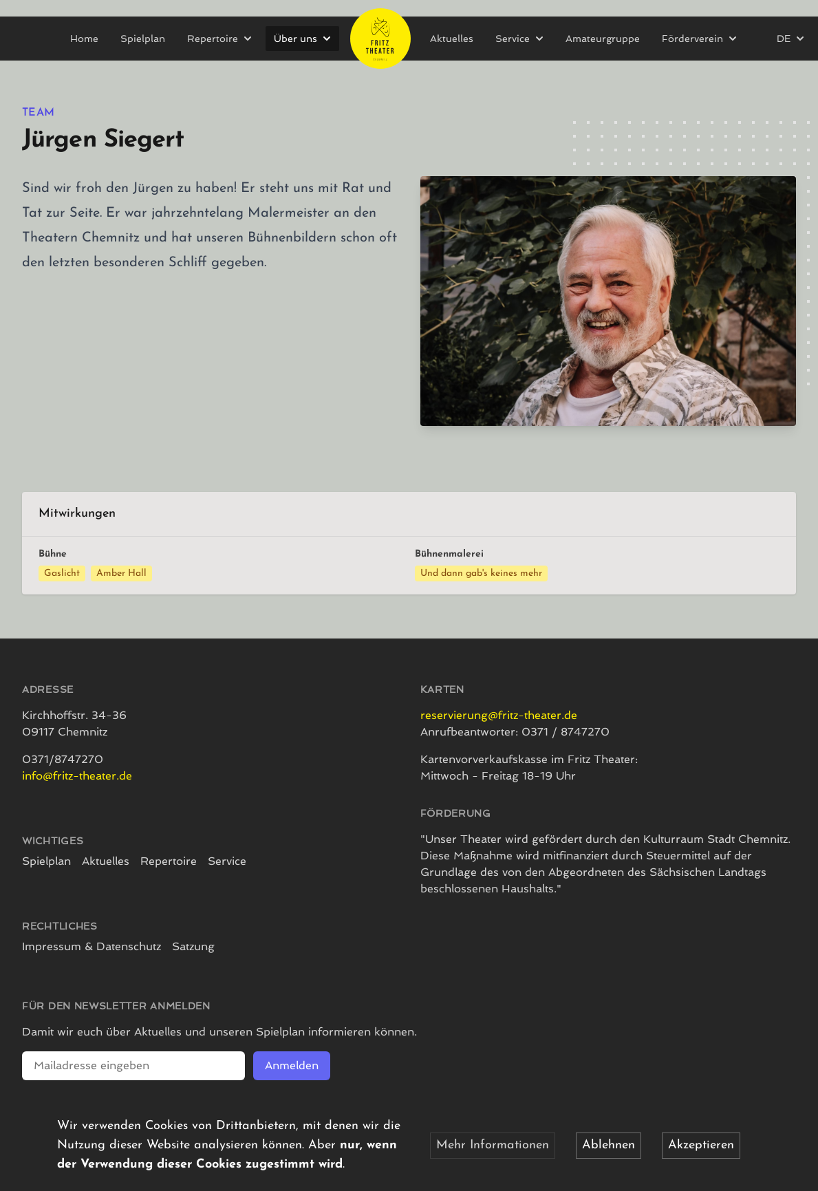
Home (84, 38)
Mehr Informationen (492, 1145)
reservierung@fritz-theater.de (498, 715)
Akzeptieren (701, 1145)
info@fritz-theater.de (77, 775)
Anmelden (292, 1065)
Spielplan (142, 38)
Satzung (193, 946)
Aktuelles (451, 38)
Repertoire (168, 861)
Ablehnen (608, 1145)
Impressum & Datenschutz (91, 946)
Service (227, 861)
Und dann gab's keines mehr (481, 573)
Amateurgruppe (603, 38)
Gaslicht (62, 573)
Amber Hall (121, 573)
